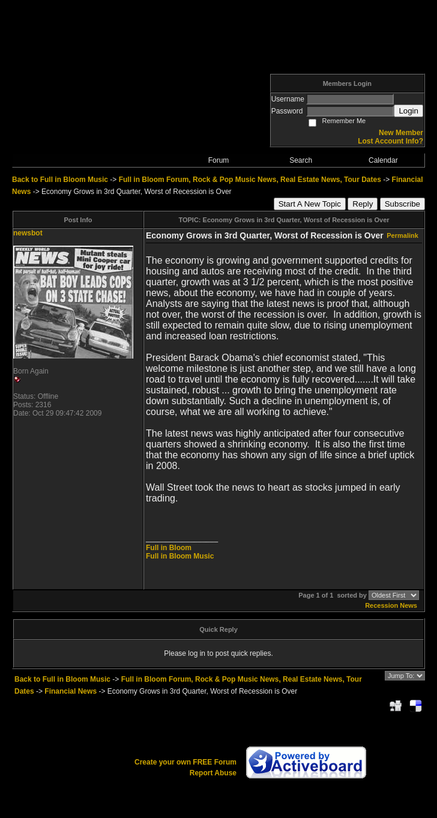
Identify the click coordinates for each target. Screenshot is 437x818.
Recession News (391, 605)
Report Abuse (213, 773)
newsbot (28, 233)
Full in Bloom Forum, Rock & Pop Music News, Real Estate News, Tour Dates (250, 179)
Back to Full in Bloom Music (60, 179)
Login (408, 110)
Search (300, 160)
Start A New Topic (310, 203)
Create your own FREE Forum (185, 762)
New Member (401, 133)
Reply (362, 203)
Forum (218, 160)
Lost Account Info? (390, 141)
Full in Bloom (168, 548)
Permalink (402, 235)
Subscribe (402, 203)
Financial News (70, 691)
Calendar (383, 160)
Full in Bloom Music (180, 556)
